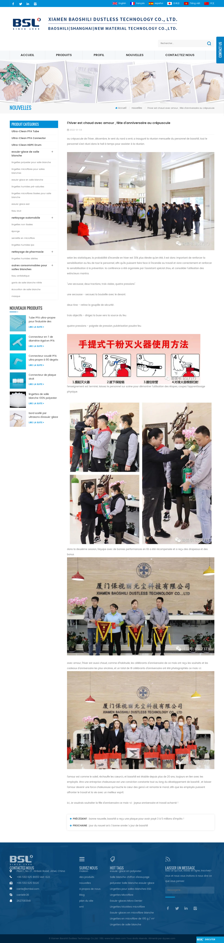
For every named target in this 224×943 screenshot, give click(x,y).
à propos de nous (89, 889)
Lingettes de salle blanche (125, 925)
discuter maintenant (210, 940)
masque (16, 296)
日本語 (173, 3)
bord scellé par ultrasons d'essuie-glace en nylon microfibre (43, 415)
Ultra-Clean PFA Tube (25, 131)
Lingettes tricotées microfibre (127, 907)
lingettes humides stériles (25, 258)
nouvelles (135, 55)
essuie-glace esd (20, 204)
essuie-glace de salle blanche (25, 154)
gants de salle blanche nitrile (27, 282)
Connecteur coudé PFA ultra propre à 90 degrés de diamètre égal (43, 358)
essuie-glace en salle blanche (27, 180)
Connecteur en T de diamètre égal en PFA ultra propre (42, 339)
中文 (209, 3)
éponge (16, 231)
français (136, 3)
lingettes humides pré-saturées (28, 186)
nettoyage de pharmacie (28, 252)
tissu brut (16, 211)
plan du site (86, 901)
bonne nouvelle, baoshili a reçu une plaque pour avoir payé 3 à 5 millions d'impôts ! (136, 819)
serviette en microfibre (23, 238)
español (155, 3)
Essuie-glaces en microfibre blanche (132, 913)
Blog (82, 895)
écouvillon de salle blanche (26, 289)
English (117, 3)
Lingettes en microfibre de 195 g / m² (132, 919)
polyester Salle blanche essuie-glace (132, 883)
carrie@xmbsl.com (28, 889)
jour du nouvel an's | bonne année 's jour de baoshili (118, 826)
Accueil (27, 55)
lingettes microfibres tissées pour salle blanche (31, 195)
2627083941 (24, 901)
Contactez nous (179, 55)
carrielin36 (23, 895)
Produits (64, 55)
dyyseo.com (168, 938)
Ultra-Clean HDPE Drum (26, 145)
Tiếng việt (192, 3)
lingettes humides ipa (23, 245)
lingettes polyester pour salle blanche (31, 162)
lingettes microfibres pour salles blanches (28, 171)
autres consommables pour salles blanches (29, 267)
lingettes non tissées (22, 224)
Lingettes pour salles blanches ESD (130, 889)
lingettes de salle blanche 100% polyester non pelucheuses (43, 396)
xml (81, 907)
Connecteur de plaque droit (42, 377)
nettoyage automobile (26, 218)
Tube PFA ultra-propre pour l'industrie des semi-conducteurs (42, 320)
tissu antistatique (20, 276)
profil (99, 55)
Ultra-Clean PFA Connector (29, 138)
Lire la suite (36, 327)
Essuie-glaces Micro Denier (126, 901)
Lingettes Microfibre (121, 895)
